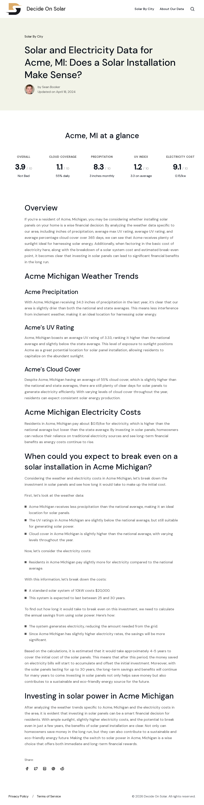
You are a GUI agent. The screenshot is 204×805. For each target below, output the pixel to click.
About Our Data (172, 9)
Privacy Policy (19, 796)
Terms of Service (49, 796)
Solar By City (144, 9)
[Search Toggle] (192, 9)
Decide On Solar (37, 9)
